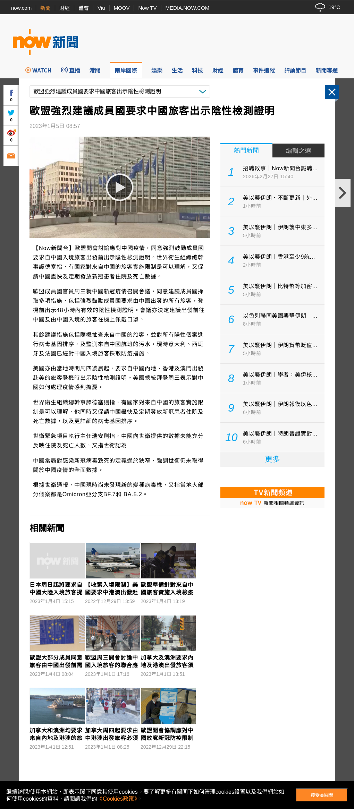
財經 (64, 8)
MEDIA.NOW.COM (188, 8)
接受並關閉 (322, 795)
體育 (83, 8)
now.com (21, 8)
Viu (101, 8)
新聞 (45, 8)
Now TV (147, 8)
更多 (272, 459)
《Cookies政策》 (117, 799)
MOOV (122, 8)
